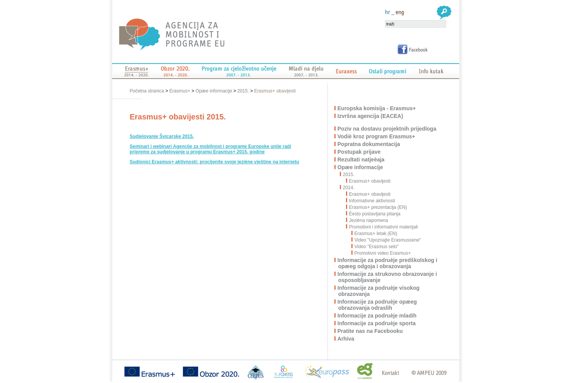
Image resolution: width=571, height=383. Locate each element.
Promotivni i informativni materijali (382, 227)
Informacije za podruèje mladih (377, 315)
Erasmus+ (180, 91)
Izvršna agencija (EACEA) (370, 116)
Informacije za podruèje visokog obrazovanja (379, 291)
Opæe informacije (214, 91)
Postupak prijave (359, 152)
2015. (243, 91)
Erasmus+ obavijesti (275, 91)
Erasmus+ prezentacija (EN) (376, 207)
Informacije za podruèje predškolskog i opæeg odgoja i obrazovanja (387, 263)
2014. (349, 187)
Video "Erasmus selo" (375, 246)
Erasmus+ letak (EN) (374, 233)
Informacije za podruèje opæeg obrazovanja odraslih (377, 305)
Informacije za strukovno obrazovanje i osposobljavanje (387, 277)
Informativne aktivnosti (370, 200)
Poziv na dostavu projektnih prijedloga (387, 129)
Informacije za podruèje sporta (377, 323)
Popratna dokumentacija (369, 144)
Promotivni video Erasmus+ (381, 253)
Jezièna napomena (367, 220)
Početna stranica (148, 91)
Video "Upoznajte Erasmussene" (386, 240)
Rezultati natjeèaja (361, 159)
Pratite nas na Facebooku (370, 331)
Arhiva (346, 339)
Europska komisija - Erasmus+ (377, 108)
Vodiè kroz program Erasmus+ (376, 136)
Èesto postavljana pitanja (373, 214)
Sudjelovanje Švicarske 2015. (162, 136)
